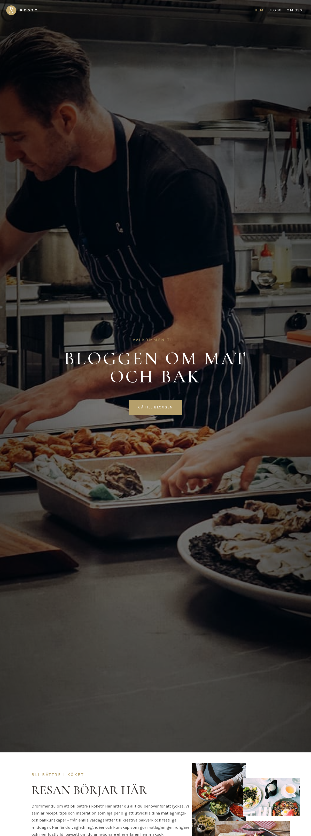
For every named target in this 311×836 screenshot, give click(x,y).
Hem (259, 10)
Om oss (294, 10)
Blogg (275, 10)
